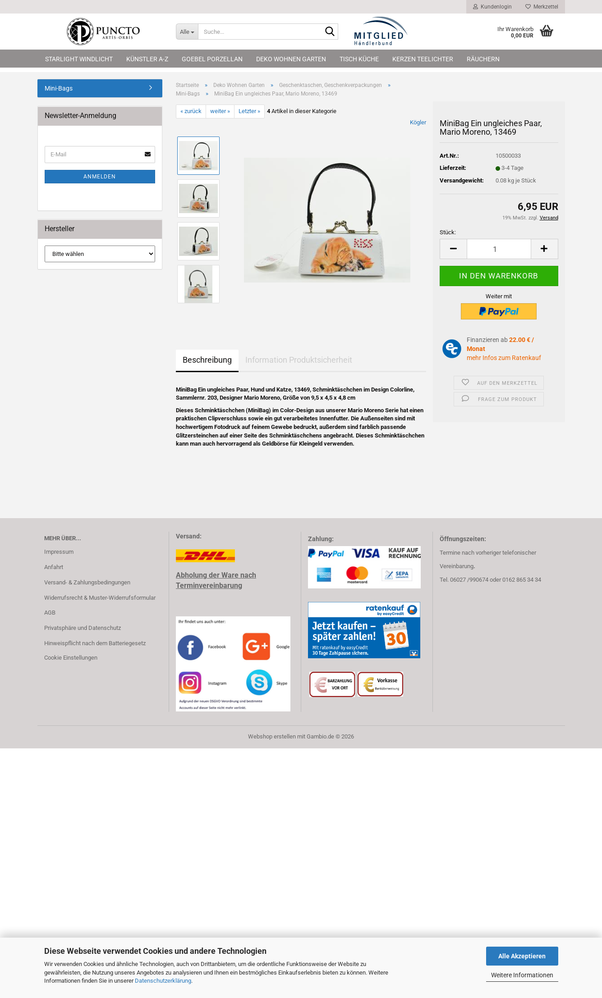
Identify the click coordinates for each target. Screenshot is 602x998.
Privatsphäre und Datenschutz (82, 627)
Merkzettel (541, 7)
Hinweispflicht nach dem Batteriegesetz (95, 643)
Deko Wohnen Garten (291, 59)
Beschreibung (207, 360)
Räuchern (483, 59)
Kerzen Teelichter (422, 59)
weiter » (220, 111)
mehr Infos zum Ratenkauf (504, 357)
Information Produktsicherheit (298, 360)
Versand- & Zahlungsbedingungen (87, 582)
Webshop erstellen (272, 736)
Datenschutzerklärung (163, 980)
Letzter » (249, 111)
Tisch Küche (359, 59)
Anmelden (99, 176)
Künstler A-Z (147, 59)
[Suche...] (187, 31)
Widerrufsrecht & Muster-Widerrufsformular (100, 597)
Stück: (448, 232)
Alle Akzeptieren (522, 956)
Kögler (418, 122)
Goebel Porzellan (212, 59)
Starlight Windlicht (79, 59)
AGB (49, 612)
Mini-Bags (59, 88)
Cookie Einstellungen (70, 657)
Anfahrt (53, 567)
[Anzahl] (499, 249)
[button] (453, 249)
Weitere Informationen (522, 975)
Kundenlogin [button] (492, 7)
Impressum (59, 551)
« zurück (191, 111)
